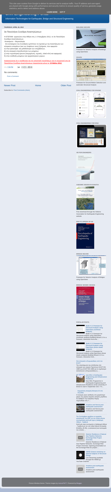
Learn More (52, 12)
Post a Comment (13, 76)
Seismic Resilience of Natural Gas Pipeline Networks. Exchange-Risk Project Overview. (96, 437)
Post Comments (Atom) (22, 90)
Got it (62, 12)
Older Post (66, 85)
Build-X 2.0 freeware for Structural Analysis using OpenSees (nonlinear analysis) (94, 328)
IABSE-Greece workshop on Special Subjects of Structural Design (96, 453)
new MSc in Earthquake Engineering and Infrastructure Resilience (96, 377)
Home (38, 85)
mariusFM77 (62, 483)
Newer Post (9, 85)
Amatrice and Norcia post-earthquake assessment (95, 405)
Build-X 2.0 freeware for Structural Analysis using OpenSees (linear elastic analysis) (94, 346)
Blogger (79, 483)
